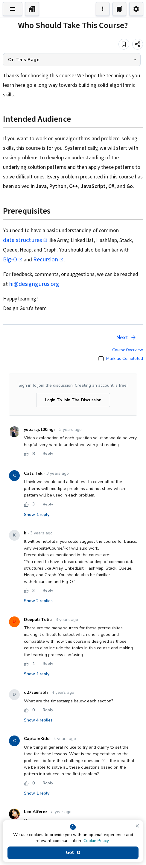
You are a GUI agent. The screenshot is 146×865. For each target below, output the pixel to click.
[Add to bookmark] (123, 44)
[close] (137, 826)
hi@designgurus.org (34, 284)
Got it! (73, 853)
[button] (71, 59)
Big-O (12, 259)
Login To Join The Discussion (73, 400)
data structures (25, 240)
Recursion (48, 259)
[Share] (137, 44)
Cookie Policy (96, 841)
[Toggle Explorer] (12, 9)
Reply (47, 453)
